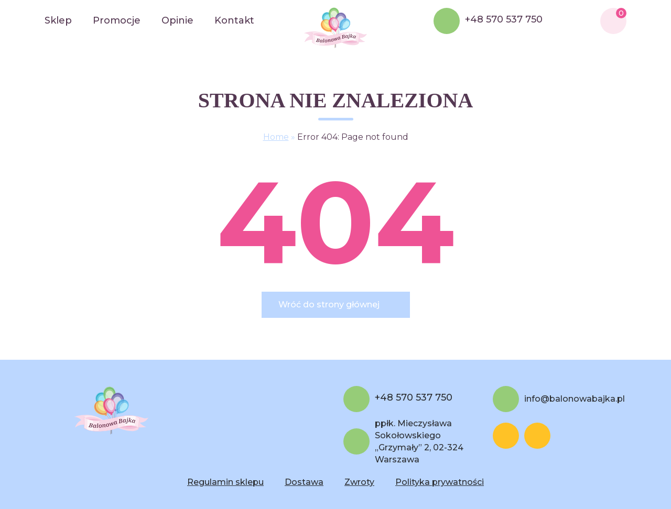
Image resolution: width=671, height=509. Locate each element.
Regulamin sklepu (225, 482)
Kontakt (234, 20)
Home (276, 137)
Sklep (58, 20)
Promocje (116, 20)
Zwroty (359, 482)
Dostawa (304, 482)
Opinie (177, 20)
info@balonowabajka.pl (574, 399)
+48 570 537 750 (504, 20)
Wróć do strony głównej (329, 304)
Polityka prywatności (439, 482)
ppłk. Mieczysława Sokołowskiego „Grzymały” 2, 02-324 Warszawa (419, 441)
